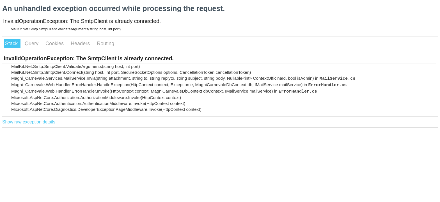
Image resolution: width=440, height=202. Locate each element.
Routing (105, 43)
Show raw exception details (28, 122)
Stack (12, 43)
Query (32, 43)
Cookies (55, 43)
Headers (81, 43)
